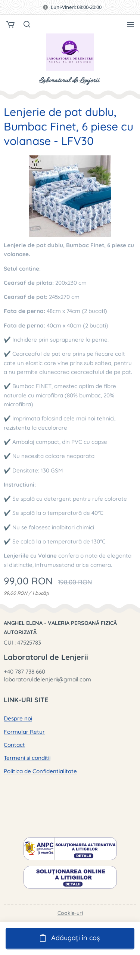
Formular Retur (24, 731)
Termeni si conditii (27, 757)
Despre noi (18, 718)
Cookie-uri (70, 913)
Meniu (130, 24)
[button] (26, 24)
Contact (14, 744)
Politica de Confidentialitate (40, 770)
